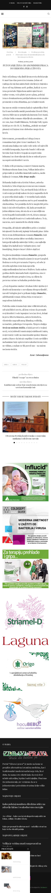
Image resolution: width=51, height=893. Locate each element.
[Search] (48, 13)
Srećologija (22, 52)
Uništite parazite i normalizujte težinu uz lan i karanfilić (21, 856)
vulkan (23, 364)
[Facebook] (23, 7)
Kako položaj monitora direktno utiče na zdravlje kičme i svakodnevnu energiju (23, 806)
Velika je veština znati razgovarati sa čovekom (21, 845)
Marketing (37, 3)
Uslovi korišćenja (24, 3)
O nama (12, 3)
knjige (15, 364)
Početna (10, 52)
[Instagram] (27, 7)
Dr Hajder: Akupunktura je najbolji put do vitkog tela (24, 866)
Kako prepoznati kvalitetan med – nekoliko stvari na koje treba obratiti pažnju (24, 827)
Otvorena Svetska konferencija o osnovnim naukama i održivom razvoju (26, 437)
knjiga (6, 364)
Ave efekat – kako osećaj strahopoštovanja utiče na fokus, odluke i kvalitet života (24, 817)
